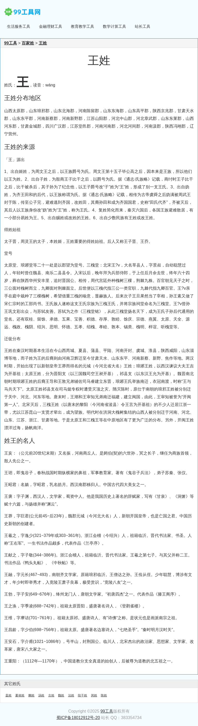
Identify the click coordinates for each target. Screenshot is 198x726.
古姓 (51, 695)
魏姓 (61, 695)
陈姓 (104, 695)
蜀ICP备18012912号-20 (78, 717)
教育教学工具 (82, 26)
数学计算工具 (114, 26)
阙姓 (31, 695)
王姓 (43, 43)
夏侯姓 (19, 695)
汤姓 (41, 695)
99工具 (10, 43)
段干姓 (82, 695)
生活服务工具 (18, 26)
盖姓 (8, 695)
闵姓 (94, 695)
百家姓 (28, 43)
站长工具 (142, 26)
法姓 (71, 695)
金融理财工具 (50, 26)
